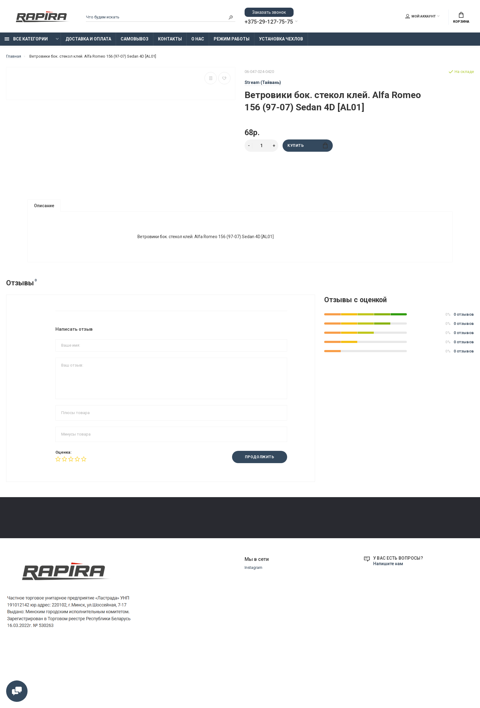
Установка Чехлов (281, 38)
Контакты (170, 38)
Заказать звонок (269, 12)
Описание (44, 205)
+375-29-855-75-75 (346, 528)
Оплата (13, 542)
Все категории (26, 38)
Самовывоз (134, 38)
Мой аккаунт (420, 16)
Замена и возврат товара (188, 533)
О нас (197, 38)
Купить (307, 145)
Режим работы (231, 38)
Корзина (461, 18)
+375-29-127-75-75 (269, 22)
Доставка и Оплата (88, 38)
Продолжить (259, 457)
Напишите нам (388, 621)
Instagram (253, 625)
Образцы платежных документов (195, 551)
